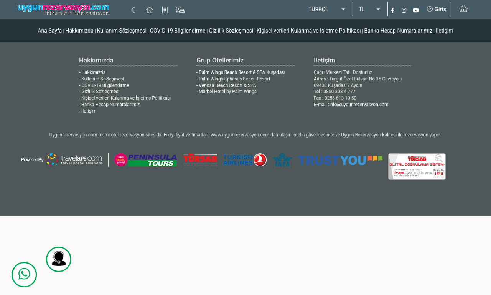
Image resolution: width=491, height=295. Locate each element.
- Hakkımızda (92, 72)
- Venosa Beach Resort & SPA (226, 85)
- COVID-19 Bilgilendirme (104, 85)
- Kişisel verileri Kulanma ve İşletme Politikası (125, 98)
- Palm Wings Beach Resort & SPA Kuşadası (240, 72)
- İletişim (87, 111)
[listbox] (327, 10)
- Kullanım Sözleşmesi (101, 79)
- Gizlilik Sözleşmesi (99, 91)
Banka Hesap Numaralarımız (398, 31)
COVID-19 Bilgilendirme (178, 31)
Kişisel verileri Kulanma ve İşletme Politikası (309, 31)
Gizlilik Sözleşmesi (231, 31)
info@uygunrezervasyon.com (359, 104)
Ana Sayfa (50, 31)
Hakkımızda (79, 31)
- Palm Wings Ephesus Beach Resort (233, 79)
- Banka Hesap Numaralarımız (109, 104)
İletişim (444, 31)
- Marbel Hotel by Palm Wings (226, 91)
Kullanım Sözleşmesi (122, 31)
